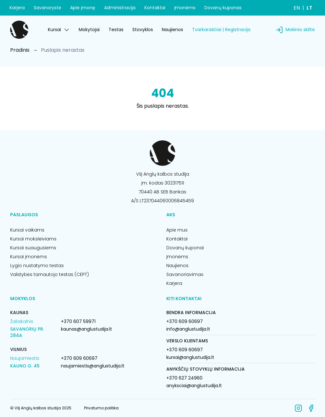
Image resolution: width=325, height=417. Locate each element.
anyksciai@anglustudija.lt (194, 385)
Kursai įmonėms (28, 256)
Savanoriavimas (184, 274)
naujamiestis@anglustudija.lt (92, 366)
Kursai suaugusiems (33, 248)
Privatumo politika (101, 408)
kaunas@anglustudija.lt (86, 329)
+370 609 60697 (79, 358)
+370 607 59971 (78, 321)
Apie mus (177, 230)
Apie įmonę (82, 7)
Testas (116, 29)
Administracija (120, 7)
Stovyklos (142, 29)
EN (297, 7)
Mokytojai (89, 29)
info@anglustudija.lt (188, 329)
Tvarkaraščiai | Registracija (221, 29)
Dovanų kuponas (223, 7)
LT (309, 7)
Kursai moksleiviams (33, 239)
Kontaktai (154, 7)
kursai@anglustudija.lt (190, 357)
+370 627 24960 (184, 378)
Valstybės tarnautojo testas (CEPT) (49, 274)
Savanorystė (47, 7)
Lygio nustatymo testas (37, 265)
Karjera (17, 7)
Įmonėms (185, 7)
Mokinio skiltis (300, 29)
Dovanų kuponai (185, 248)
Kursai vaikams (27, 230)
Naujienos (172, 29)
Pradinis (20, 50)
